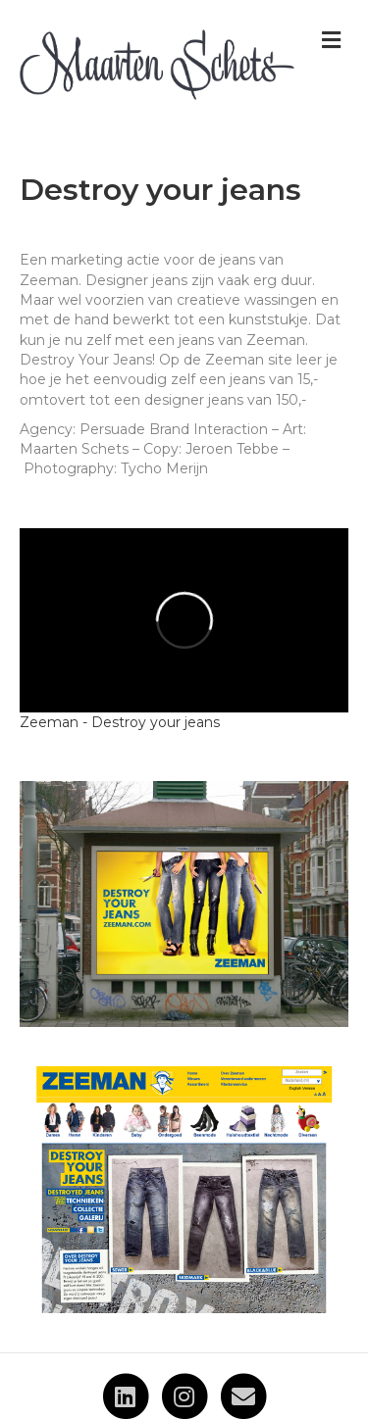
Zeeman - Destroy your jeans (120, 722)
